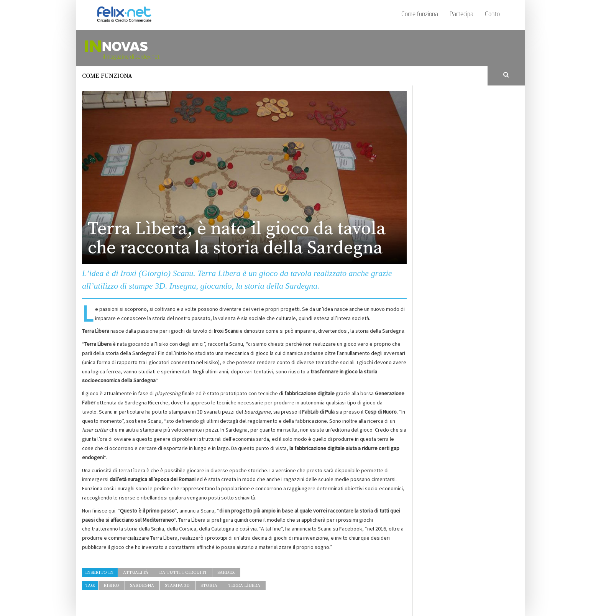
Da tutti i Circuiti (183, 572)
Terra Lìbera (244, 585)
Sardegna (142, 585)
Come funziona (419, 14)
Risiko (111, 585)
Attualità (135, 572)
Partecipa (461, 14)
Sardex (226, 572)
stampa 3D (177, 585)
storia (208, 585)
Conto (492, 14)
